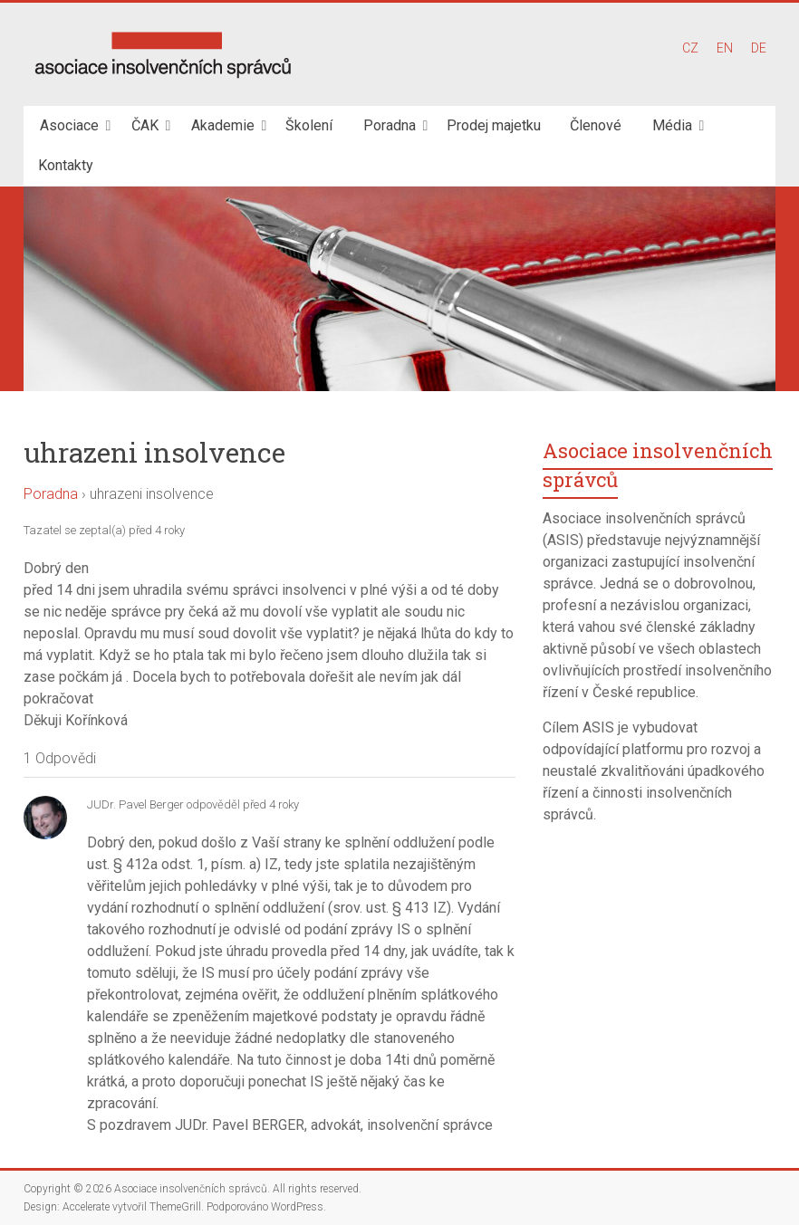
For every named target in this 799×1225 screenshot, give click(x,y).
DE (758, 48)
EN (725, 48)
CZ (690, 48)
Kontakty (65, 165)
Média (672, 125)
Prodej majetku (494, 125)
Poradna (389, 125)
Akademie (223, 125)
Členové (595, 125)
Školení (308, 125)
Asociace (69, 125)
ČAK (145, 125)
